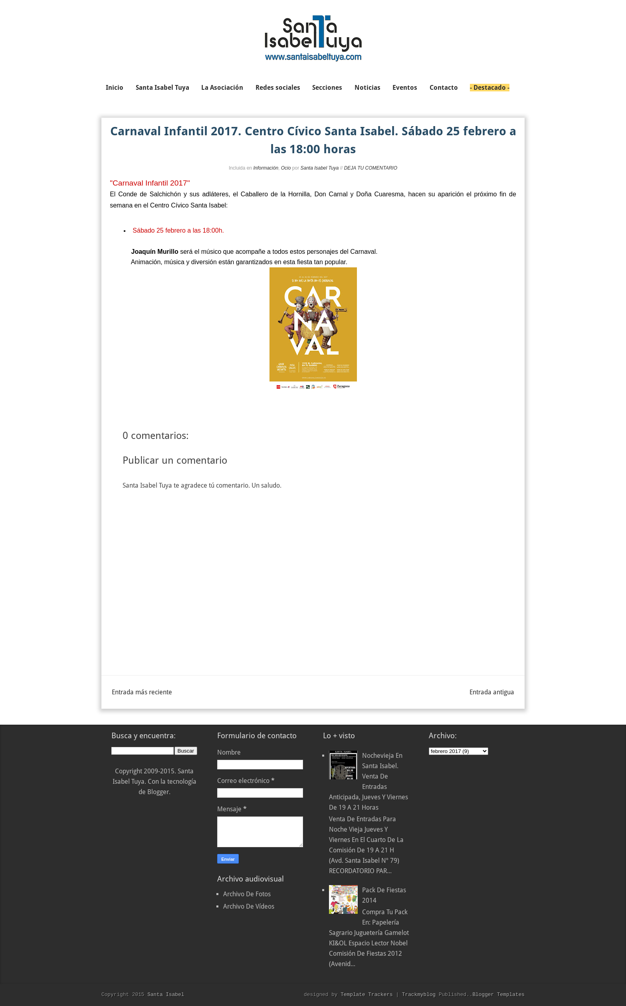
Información (265, 168)
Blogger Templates (498, 994)
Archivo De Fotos (247, 894)
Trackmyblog (419, 994)
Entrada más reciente (142, 692)
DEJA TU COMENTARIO (370, 168)
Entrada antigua (492, 692)
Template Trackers (367, 994)
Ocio (286, 168)
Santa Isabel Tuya (319, 168)
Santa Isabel (165, 994)
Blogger (158, 792)
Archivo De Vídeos (248, 906)
